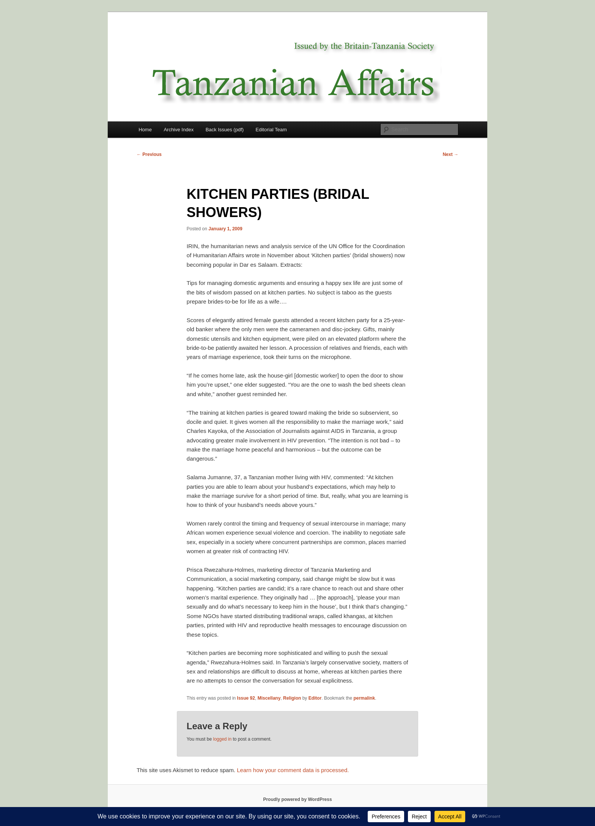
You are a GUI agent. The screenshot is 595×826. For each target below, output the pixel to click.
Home (145, 129)
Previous (149, 154)
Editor (315, 698)
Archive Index (179, 129)
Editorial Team (271, 129)
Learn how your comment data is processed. (293, 770)
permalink (364, 698)
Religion (292, 698)
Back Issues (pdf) (225, 129)
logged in (222, 739)
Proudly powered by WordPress (297, 799)
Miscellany (269, 698)
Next (450, 154)
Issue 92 (246, 698)
